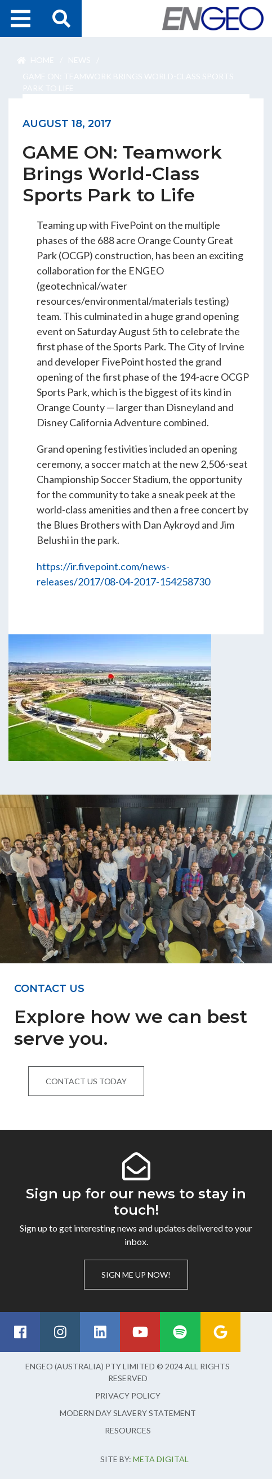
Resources (128, 1430)
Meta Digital (161, 1459)
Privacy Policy (127, 1395)
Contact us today (86, 1081)
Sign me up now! (136, 1274)
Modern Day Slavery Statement (128, 1413)
